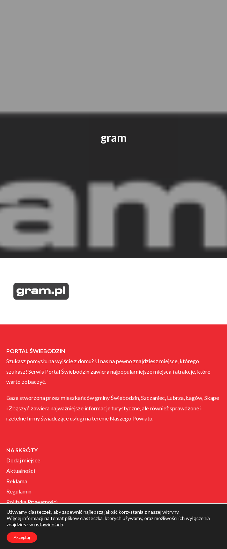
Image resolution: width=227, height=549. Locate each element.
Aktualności (20, 470)
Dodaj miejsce (23, 460)
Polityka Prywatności (32, 501)
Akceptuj (22, 537)
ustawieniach (48, 524)
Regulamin (18, 491)
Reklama (16, 481)
